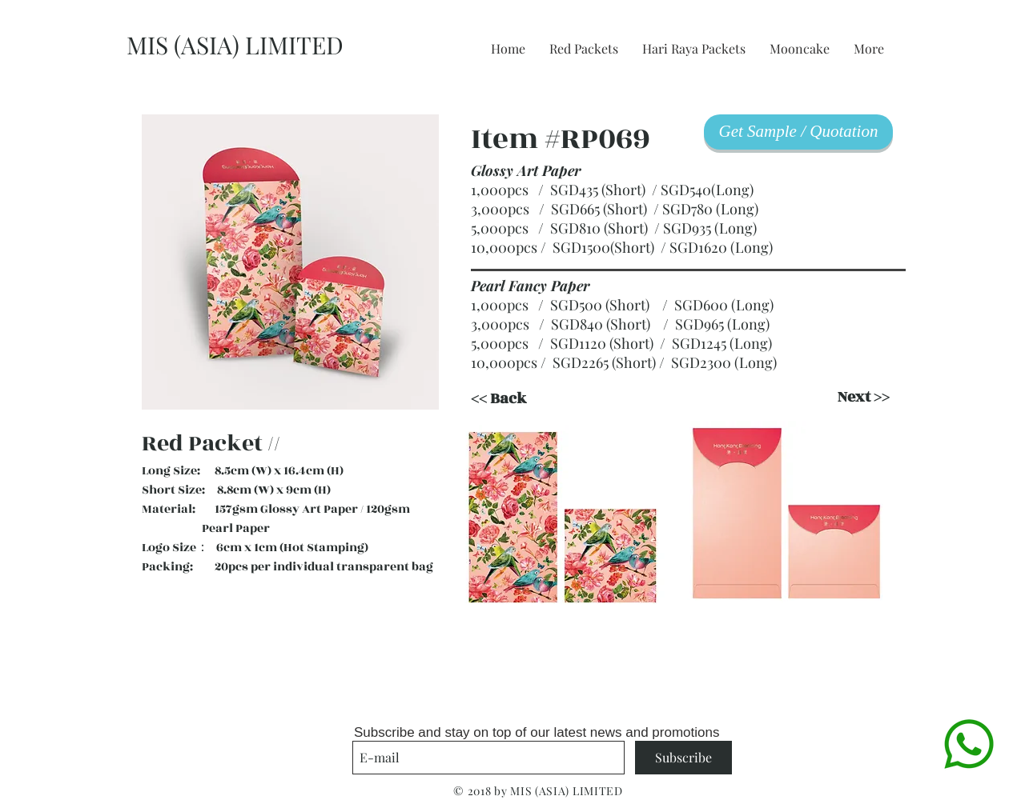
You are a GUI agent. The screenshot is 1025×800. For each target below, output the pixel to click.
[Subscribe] (683, 757)
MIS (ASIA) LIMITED (235, 45)
